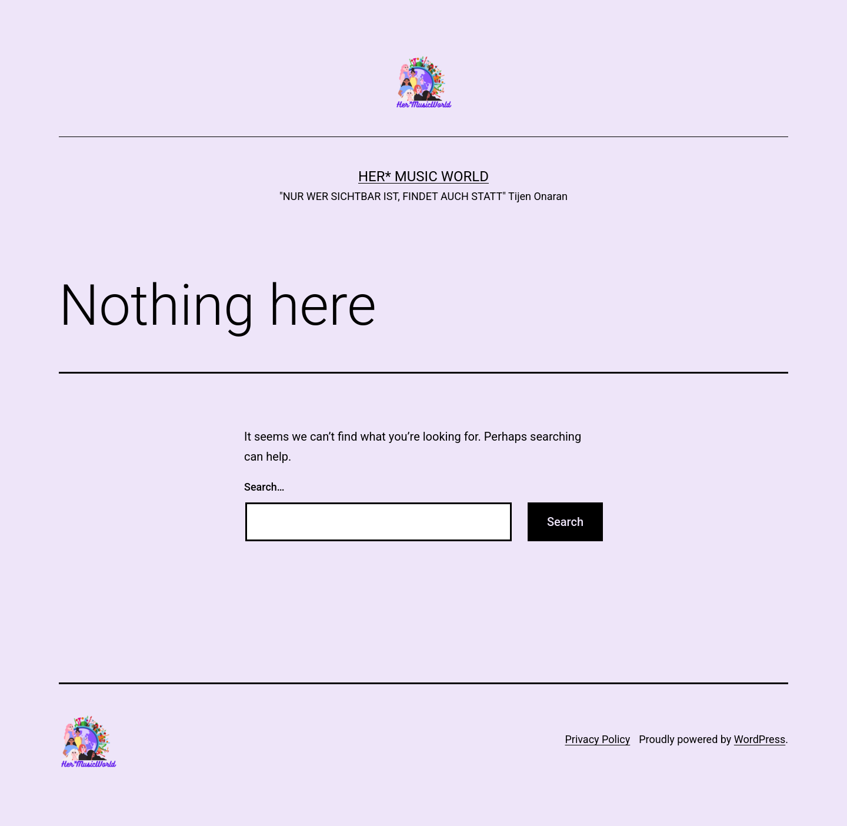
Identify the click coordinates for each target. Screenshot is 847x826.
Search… (264, 487)
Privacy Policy (597, 739)
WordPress (759, 739)
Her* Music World (423, 176)
